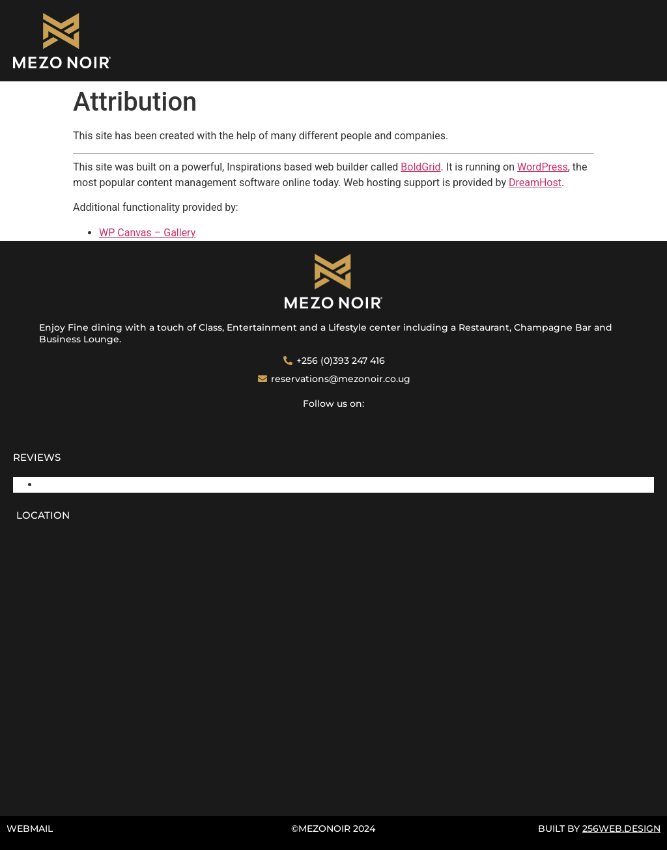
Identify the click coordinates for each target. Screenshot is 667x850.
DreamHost (535, 182)
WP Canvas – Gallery (147, 232)
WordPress (542, 167)
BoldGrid (420, 167)
